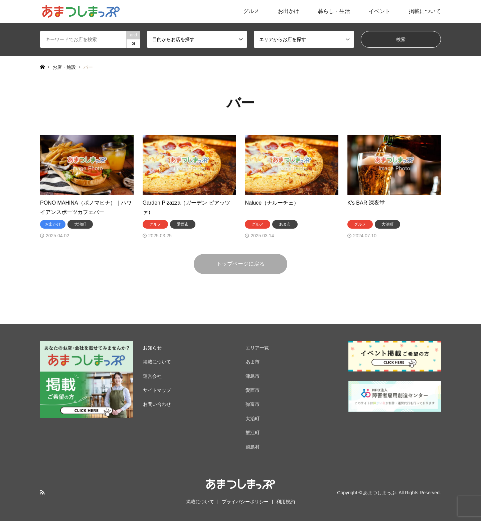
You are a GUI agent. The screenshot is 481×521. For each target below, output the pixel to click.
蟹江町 (253, 432)
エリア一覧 (257, 347)
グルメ (251, 11)
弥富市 (253, 404)
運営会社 (152, 376)
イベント (379, 11)
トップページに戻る (240, 264)
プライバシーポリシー (245, 501)
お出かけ (288, 11)
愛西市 (253, 390)
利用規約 (285, 501)
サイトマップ (157, 390)
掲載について (425, 11)
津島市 (253, 376)
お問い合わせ (157, 404)
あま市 (253, 361)
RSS (42, 492)
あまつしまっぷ (379, 492)
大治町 (253, 418)
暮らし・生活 (334, 11)
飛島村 (253, 447)
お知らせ (152, 347)
